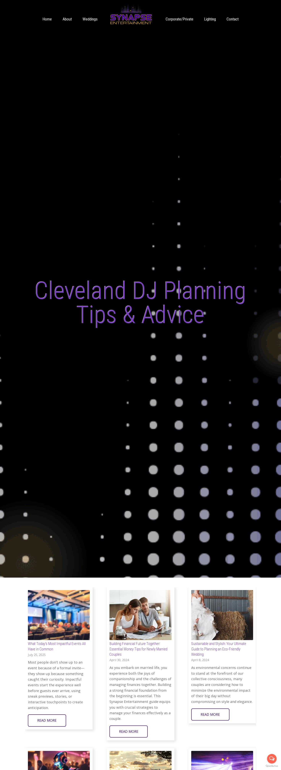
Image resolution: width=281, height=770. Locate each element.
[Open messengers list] (272, 759)
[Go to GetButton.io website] (272, 766)
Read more (47, 720)
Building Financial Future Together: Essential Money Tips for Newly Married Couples (138, 649)
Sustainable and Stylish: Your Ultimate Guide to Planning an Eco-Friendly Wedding (218, 649)
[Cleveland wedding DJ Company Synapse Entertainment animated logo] (131, 14)
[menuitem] (47, 19)
